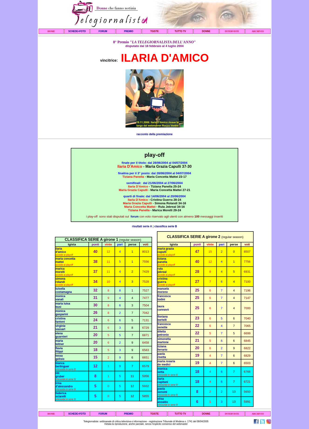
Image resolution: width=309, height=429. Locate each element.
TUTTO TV (180, 31)
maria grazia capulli (166, 250)
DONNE (206, 31)
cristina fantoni (61, 320)
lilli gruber (60, 375)
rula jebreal (162, 270)
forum (135, 216)
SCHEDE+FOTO (77, 31)
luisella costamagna (64, 290)
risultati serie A (142, 226)
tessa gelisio (60, 357)
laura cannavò (163, 308)
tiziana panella (162, 260)
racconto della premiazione (154, 134)
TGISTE (154, 31)
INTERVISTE (232, 31)
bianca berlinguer (62, 365)
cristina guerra (163, 280)
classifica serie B (165, 226)
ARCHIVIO (258, 31)
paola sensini (162, 390)
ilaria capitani (163, 380)
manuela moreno (163, 290)
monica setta (162, 370)
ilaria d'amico (61, 250)
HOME (51, 31)
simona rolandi (60, 280)
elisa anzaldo (163, 400)
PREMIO (128, 31)
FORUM (102, 31)
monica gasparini (62, 312)
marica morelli (60, 270)
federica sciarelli (61, 395)
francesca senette (164, 325)
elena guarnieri (62, 335)
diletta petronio (163, 333)
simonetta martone (164, 340)
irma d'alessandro (64, 385)
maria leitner (60, 342)
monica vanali (60, 298)
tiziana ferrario (162, 348)
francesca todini (164, 298)
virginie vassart (61, 327)
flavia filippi (59, 350)
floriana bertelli (163, 318)
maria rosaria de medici (166, 363)
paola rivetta (162, 355)
